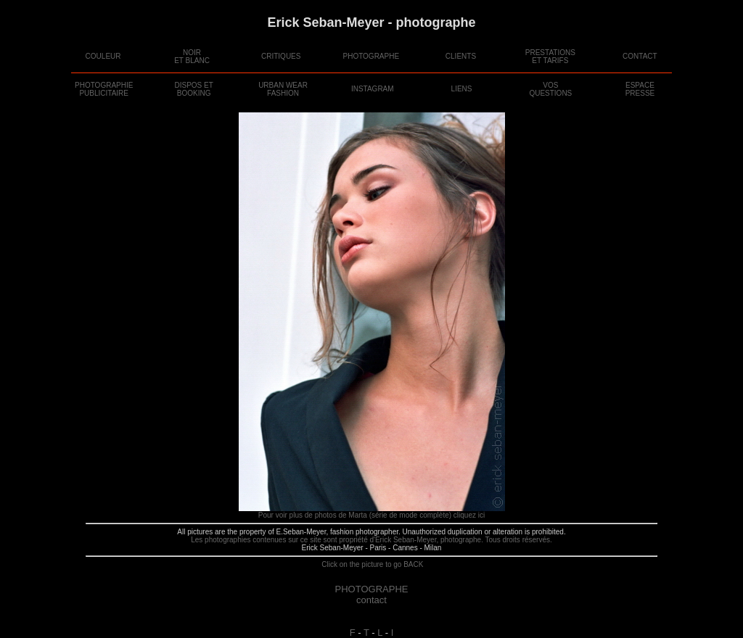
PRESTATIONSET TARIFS (550, 57)
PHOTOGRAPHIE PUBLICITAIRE (104, 89)
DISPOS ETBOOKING (194, 89)
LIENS (461, 89)
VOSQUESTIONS (550, 89)
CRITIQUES (280, 56)
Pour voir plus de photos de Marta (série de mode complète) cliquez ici (371, 515)
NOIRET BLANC (192, 57)
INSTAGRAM (372, 89)
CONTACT (640, 56)
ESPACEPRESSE (640, 89)
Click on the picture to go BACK (372, 564)
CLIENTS (461, 56)
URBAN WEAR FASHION (283, 89)
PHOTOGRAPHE (370, 56)
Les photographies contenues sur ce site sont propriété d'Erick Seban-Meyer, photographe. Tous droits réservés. (371, 540)
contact (371, 599)
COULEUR (103, 56)
